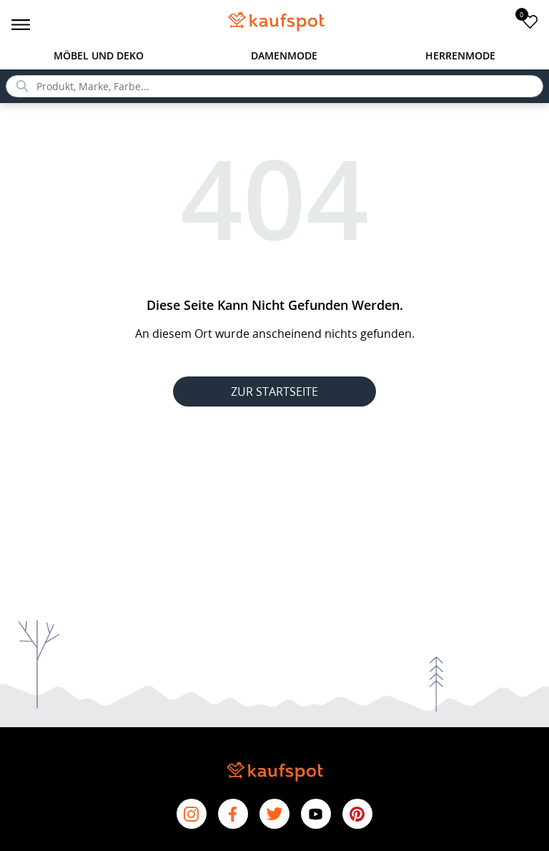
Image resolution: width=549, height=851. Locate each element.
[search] (274, 86)
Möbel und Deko (99, 55)
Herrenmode (460, 55)
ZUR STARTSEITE (274, 391)
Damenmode (284, 55)
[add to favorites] (530, 21)
